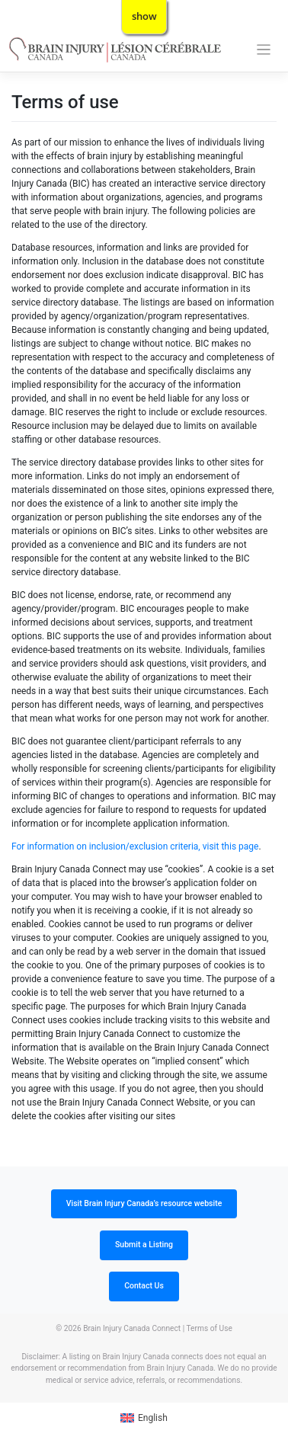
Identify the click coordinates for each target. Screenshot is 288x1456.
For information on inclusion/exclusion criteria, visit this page (134, 846)
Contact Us (144, 1286)
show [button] (144, 16)
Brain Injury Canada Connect (132, 1328)
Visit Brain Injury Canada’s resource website (144, 1203)
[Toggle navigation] (264, 50)
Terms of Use (209, 1328)
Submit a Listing (144, 1245)
